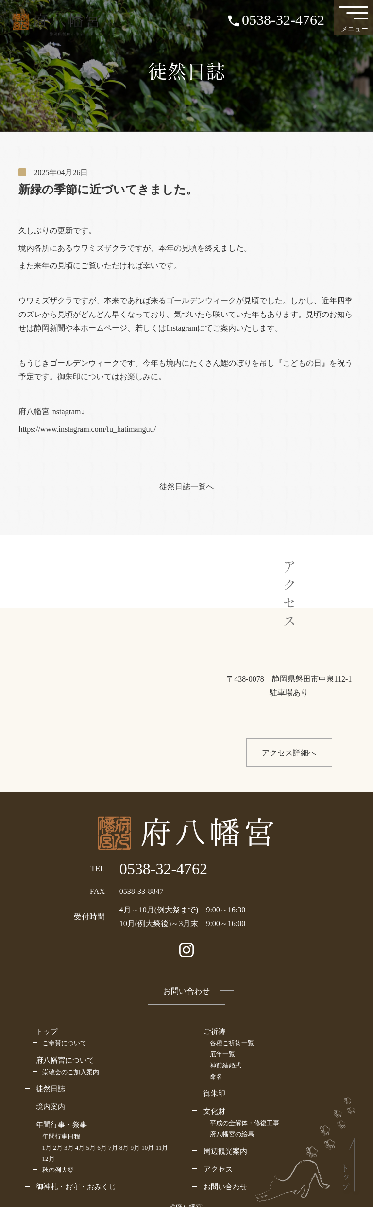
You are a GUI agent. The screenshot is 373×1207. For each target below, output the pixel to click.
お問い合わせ (225, 1186)
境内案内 (50, 1106)
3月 (69, 1147)
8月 (124, 1147)
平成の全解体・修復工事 (244, 1123)
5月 (91, 1147)
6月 (102, 1147)
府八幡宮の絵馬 (232, 1133)
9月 (135, 1147)
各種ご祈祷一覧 (232, 1043)
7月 (113, 1147)
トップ (47, 1031)
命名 (216, 1076)
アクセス (218, 1169)
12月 (48, 1158)
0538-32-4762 (283, 20)
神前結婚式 (225, 1065)
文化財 (214, 1111)
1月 (47, 1147)
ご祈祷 (214, 1031)
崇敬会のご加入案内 (70, 1072)
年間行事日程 (61, 1136)
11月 (162, 1147)
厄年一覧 (222, 1054)
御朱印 (214, 1093)
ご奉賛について (64, 1043)
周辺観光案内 (225, 1151)
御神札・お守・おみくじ (76, 1186)
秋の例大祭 (58, 1169)
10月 (147, 1147)
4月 (80, 1147)
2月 (58, 1147)
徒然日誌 (50, 1089)
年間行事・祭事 (61, 1124)
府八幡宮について (65, 1060)
